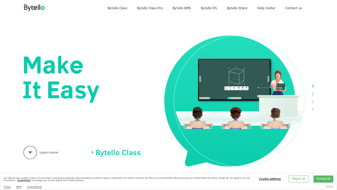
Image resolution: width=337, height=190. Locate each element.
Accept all (323, 178)
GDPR (18, 187)
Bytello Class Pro (150, 8)
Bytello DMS (182, 8)
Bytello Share (237, 8)
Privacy (7, 187)
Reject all (298, 178)
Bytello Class (117, 8)
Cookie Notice (23, 180)
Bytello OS (209, 8)
